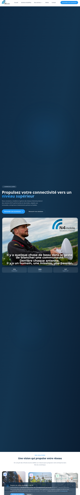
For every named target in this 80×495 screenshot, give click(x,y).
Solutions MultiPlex (26, 2)
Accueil (16, 2)
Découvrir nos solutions (36, 211)
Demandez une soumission (69, 2)
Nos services (38, 2)
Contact (54, 2)
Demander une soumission (13, 211)
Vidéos (47, 2)
